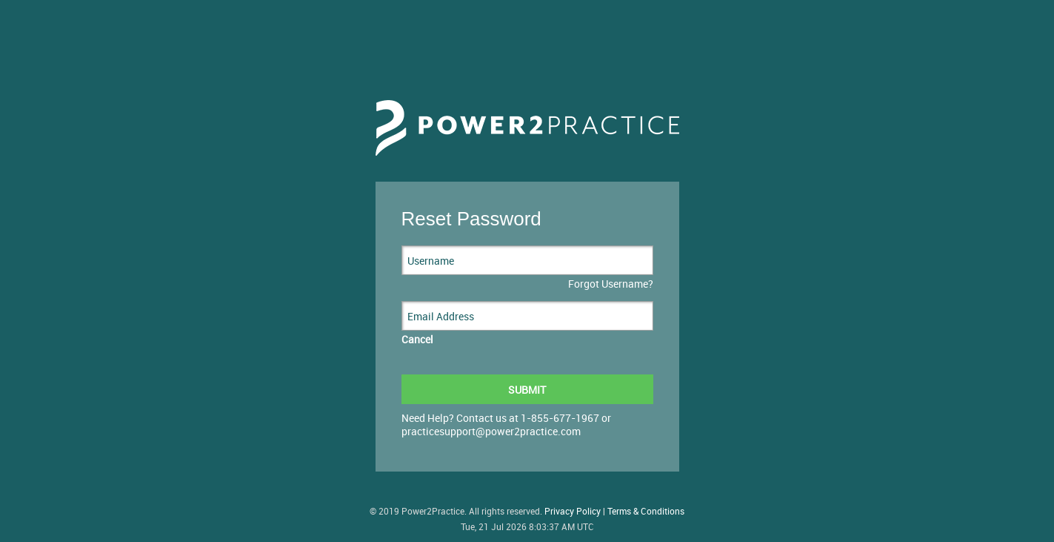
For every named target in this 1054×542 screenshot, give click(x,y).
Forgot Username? (610, 284)
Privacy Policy (572, 511)
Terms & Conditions (645, 511)
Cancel (417, 339)
